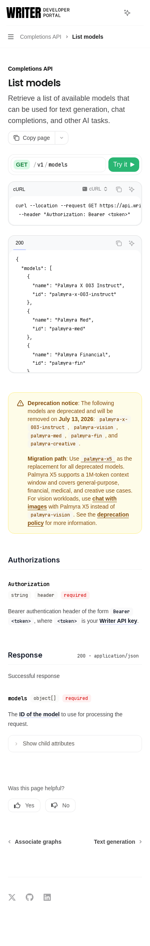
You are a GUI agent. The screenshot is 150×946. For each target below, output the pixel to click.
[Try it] (123, 164)
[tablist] (59, 243)
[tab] (19, 243)
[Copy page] (31, 138)
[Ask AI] (131, 189)
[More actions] (140, 12)
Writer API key (118, 621)
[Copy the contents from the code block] (119, 189)
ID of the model (39, 714)
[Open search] (112, 12)
